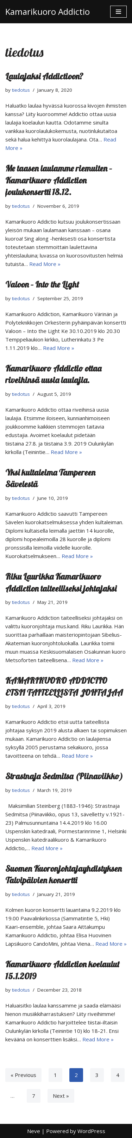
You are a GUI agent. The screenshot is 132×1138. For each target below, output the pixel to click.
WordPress (91, 1130)
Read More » (45, 263)
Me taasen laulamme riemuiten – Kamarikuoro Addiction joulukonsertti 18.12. (58, 180)
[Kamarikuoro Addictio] (47, 11)
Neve (33, 1130)
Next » (61, 1095)
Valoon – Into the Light (42, 284)
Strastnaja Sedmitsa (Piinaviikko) (64, 776)
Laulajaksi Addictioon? (44, 76)
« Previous (23, 1074)
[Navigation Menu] (118, 12)
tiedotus (21, 90)
